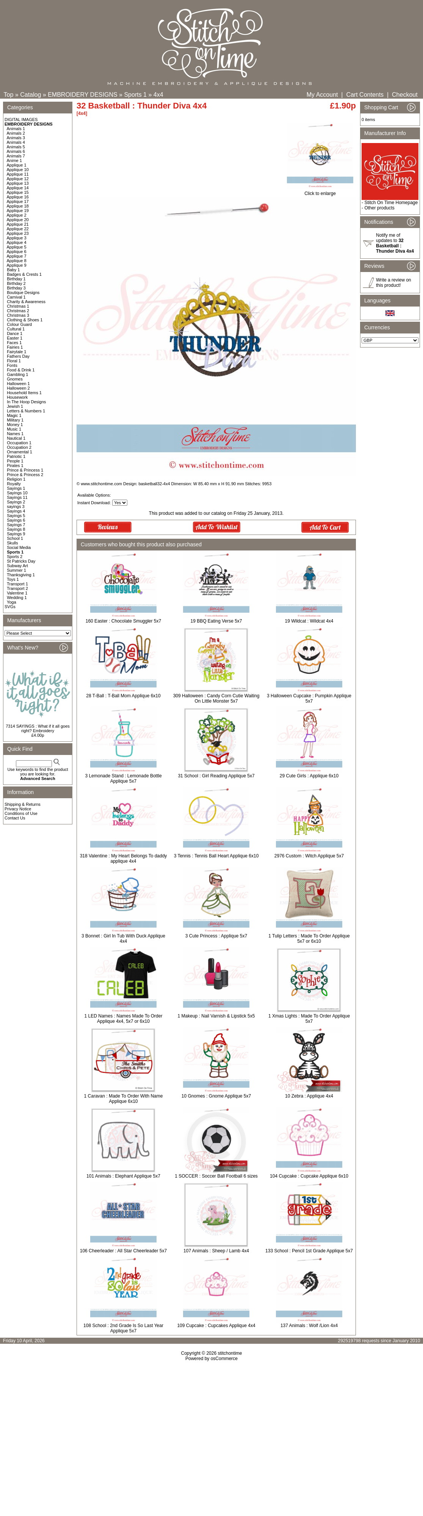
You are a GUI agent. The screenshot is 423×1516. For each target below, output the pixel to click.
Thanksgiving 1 (21, 574)
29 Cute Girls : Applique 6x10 (309, 775)
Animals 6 (16, 151)
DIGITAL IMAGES (21, 119)
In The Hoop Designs (26, 401)
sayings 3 (15, 506)
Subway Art (17, 565)
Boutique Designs (23, 292)
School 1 (15, 538)
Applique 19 (18, 210)
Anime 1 (14, 160)
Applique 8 (17, 260)
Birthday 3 (16, 288)
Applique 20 (18, 219)
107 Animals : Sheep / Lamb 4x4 (216, 1250)
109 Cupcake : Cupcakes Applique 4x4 (216, 1325)
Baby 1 (13, 269)
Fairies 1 (15, 347)
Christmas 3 (18, 315)
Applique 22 (18, 228)
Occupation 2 (19, 447)
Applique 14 (18, 188)
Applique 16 (18, 197)
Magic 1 (14, 415)
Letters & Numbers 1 (26, 411)
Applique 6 (17, 251)
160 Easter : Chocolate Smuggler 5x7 (123, 621)
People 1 (15, 461)
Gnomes (15, 379)
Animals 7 (16, 156)
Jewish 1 (15, 406)
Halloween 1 (18, 383)
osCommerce (224, 1358)
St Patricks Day (21, 561)
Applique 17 (18, 201)
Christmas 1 (18, 306)
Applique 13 (18, 183)
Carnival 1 (16, 297)
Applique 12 (18, 178)
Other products (379, 208)
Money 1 (15, 424)
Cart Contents (365, 94)
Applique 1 (17, 165)
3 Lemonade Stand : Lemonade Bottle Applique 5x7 (123, 778)
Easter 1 (14, 338)
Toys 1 (13, 579)
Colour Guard (19, 324)
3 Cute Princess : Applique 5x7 (216, 936)
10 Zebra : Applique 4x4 (309, 1096)
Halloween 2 (18, 388)
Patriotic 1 (16, 456)
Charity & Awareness (26, 301)
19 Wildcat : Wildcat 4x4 (309, 621)
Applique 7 (17, 256)
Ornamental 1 (19, 452)
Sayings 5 (16, 515)
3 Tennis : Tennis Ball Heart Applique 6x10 (216, 856)
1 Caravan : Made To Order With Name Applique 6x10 (123, 1098)
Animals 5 (16, 147)
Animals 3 (16, 137)
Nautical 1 (16, 438)
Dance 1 (14, 333)
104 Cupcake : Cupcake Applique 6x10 (309, 1176)
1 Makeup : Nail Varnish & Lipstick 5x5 (216, 1016)
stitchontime (230, 1353)
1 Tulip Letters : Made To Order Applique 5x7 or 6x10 (309, 938)
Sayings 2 (16, 502)
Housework (17, 397)
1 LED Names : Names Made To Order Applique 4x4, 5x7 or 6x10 (124, 1018)
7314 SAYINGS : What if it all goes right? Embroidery (38, 728)
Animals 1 (16, 128)
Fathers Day (18, 356)
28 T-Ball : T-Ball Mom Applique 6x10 (123, 695)
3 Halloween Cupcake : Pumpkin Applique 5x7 (309, 698)
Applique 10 (18, 169)
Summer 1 (16, 570)
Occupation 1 (19, 442)
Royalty (14, 483)
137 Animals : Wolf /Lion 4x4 (309, 1325)
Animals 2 (16, 133)
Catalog (30, 94)
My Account (322, 94)
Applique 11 (18, 174)
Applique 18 (18, 206)
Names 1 (15, 433)
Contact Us (15, 818)
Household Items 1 (24, 392)
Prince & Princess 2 (25, 474)
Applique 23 (18, 233)
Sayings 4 (16, 511)
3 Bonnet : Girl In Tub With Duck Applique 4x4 (123, 938)
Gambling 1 (17, 374)
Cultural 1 (16, 329)
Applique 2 (17, 215)
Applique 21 (18, 224)
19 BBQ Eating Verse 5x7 (216, 621)
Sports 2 (14, 556)
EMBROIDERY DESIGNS (82, 94)
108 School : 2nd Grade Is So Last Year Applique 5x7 (123, 1328)
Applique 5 (17, 247)
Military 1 (15, 420)
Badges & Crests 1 (24, 274)
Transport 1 (17, 584)
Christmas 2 (18, 310)
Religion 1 (16, 479)
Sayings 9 (16, 534)
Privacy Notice (18, 809)
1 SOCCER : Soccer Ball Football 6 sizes (216, 1176)
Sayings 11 (17, 497)
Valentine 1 (17, 593)
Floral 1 (14, 361)
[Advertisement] (211, 1426)
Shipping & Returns (23, 804)
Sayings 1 (16, 488)
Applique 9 (17, 265)
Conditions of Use (21, 813)
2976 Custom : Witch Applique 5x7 (309, 856)
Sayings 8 (16, 529)
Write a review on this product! (393, 282)
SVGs (10, 606)
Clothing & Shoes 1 (24, 320)
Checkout (405, 94)
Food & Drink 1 (20, 370)
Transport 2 (17, 588)
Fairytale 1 (16, 351)
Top (9, 94)
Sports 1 (135, 94)
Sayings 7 (16, 524)
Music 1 (14, 429)
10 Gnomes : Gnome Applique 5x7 (216, 1096)
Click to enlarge (320, 191)
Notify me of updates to (395, 243)
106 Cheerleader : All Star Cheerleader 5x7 (123, 1250)
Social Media (19, 547)
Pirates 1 (15, 465)
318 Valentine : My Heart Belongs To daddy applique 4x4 (123, 858)
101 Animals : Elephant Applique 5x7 (123, 1176)
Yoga (11, 602)
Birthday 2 (16, 283)
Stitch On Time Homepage (391, 202)
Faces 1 (14, 342)
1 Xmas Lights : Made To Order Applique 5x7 (309, 1018)
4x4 (158, 94)
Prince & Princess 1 (25, 470)
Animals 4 (16, 142)
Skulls (12, 543)
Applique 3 (17, 238)
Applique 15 (18, 192)
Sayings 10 (17, 493)
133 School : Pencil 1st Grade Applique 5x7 (309, 1250)
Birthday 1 (16, 279)
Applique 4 (17, 242)
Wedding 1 (17, 597)
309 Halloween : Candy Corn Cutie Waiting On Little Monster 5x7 (216, 698)
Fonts (12, 365)
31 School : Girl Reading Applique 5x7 (216, 775)
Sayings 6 (16, 520)
